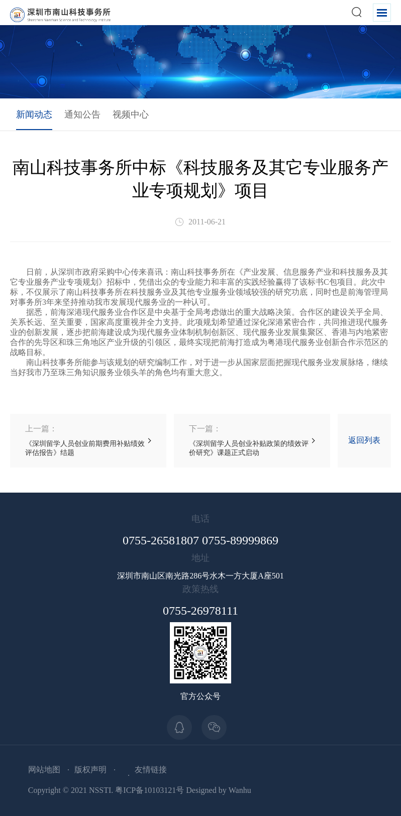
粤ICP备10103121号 (149, 790)
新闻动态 (34, 114)
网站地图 (44, 769)
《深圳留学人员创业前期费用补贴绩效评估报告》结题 (88, 440)
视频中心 (131, 114)
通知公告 (82, 114)
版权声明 (90, 769)
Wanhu (240, 790)
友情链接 (151, 769)
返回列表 (364, 440)
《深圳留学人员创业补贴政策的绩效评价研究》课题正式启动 (252, 440)
